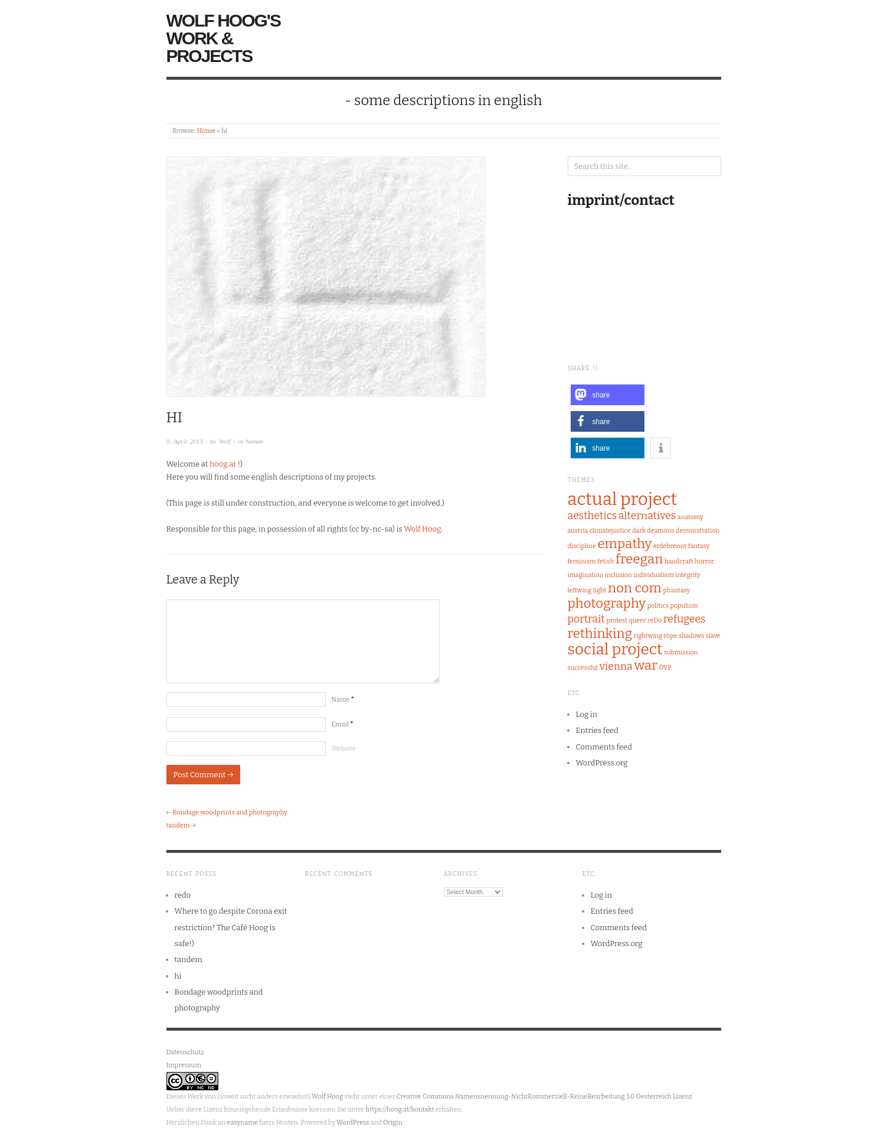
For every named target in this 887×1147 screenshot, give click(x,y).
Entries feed (597, 730)
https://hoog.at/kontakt (399, 1109)
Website (344, 748)
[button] (607, 394)
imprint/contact (621, 200)
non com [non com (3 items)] (635, 588)
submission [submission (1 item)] (681, 652)
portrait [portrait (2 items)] (586, 618)
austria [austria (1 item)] (578, 531)
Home (206, 131)
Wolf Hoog (422, 528)
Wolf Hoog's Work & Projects (223, 38)
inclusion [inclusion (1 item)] (618, 575)
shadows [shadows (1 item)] (691, 636)
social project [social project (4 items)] (615, 649)
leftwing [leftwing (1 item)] (580, 590)
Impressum (183, 1065)
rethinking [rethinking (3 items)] (600, 633)
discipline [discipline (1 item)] (582, 546)
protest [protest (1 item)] (617, 620)
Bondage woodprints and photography (229, 812)
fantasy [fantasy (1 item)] (698, 546)
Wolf (225, 441)
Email (343, 724)
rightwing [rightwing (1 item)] (648, 636)
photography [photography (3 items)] (607, 603)
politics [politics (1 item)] (658, 606)
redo (183, 895)
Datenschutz (185, 1052)
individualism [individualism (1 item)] (653, 575)
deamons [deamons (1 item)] (660, 531)
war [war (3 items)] (646, 665)
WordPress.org (602, 762)
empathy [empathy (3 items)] (624, 544)
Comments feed (604, 746)
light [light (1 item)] (600, 590)
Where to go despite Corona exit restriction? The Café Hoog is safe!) (231, 927)
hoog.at (223, 464)
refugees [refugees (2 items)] (684, 618)
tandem (178, 825)
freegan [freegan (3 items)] (639, 559)
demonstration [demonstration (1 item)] (697, 531)
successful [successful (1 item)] (583, 668)
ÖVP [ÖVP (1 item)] (665, 668)
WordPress (352, 1122)
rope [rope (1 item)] (670, 636)
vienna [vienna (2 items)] (616, 666)
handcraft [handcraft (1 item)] (679, 561)
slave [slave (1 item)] (713, 636)
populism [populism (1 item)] (684, 606)
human (254, 441)
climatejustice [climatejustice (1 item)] (610, 531)
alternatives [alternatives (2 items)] (647, 515)
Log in (586, 714)
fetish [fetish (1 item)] (605, 561)
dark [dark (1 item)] (639, 531)
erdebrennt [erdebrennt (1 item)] (669, 546)
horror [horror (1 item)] (704, 561)
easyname (242, 1122)
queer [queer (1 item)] (637, 620)
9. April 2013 (184, 441)
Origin (392, 1122)
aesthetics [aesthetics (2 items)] (592, 515)
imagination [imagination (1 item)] (586, 575)
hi (178, 976)
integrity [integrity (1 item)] (687, 575)
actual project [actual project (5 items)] (622, 499)
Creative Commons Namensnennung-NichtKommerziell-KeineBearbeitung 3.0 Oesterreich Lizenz (544, 1096)
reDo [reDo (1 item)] (654, 620)
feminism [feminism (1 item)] (582, 561)
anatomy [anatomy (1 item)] (690, 517)
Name (343, 699)
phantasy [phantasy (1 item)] (676, 590)
